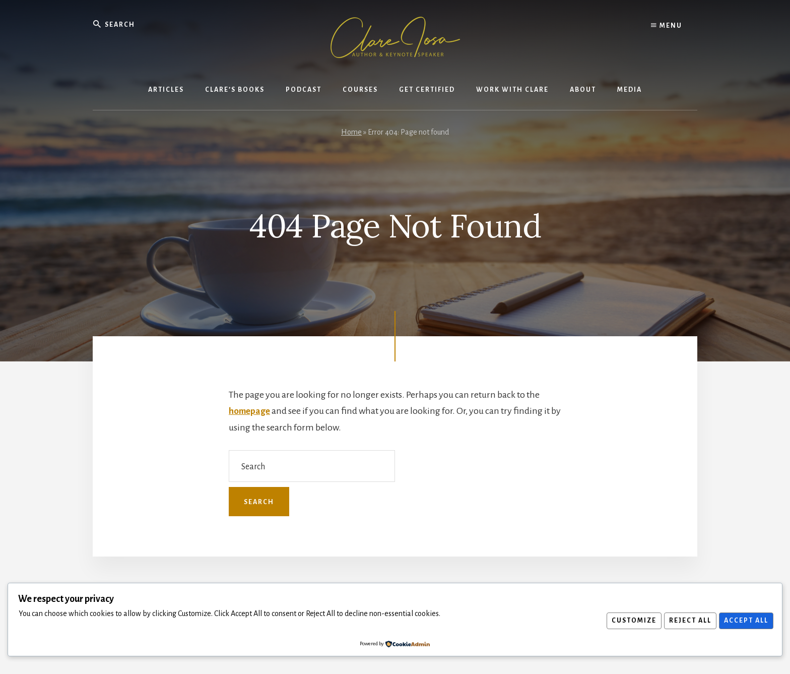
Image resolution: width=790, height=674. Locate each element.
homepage (250, 411)
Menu (666, 25)
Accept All (744, 620)
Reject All (686, 620)
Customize (627, 620)
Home (351, 132)
